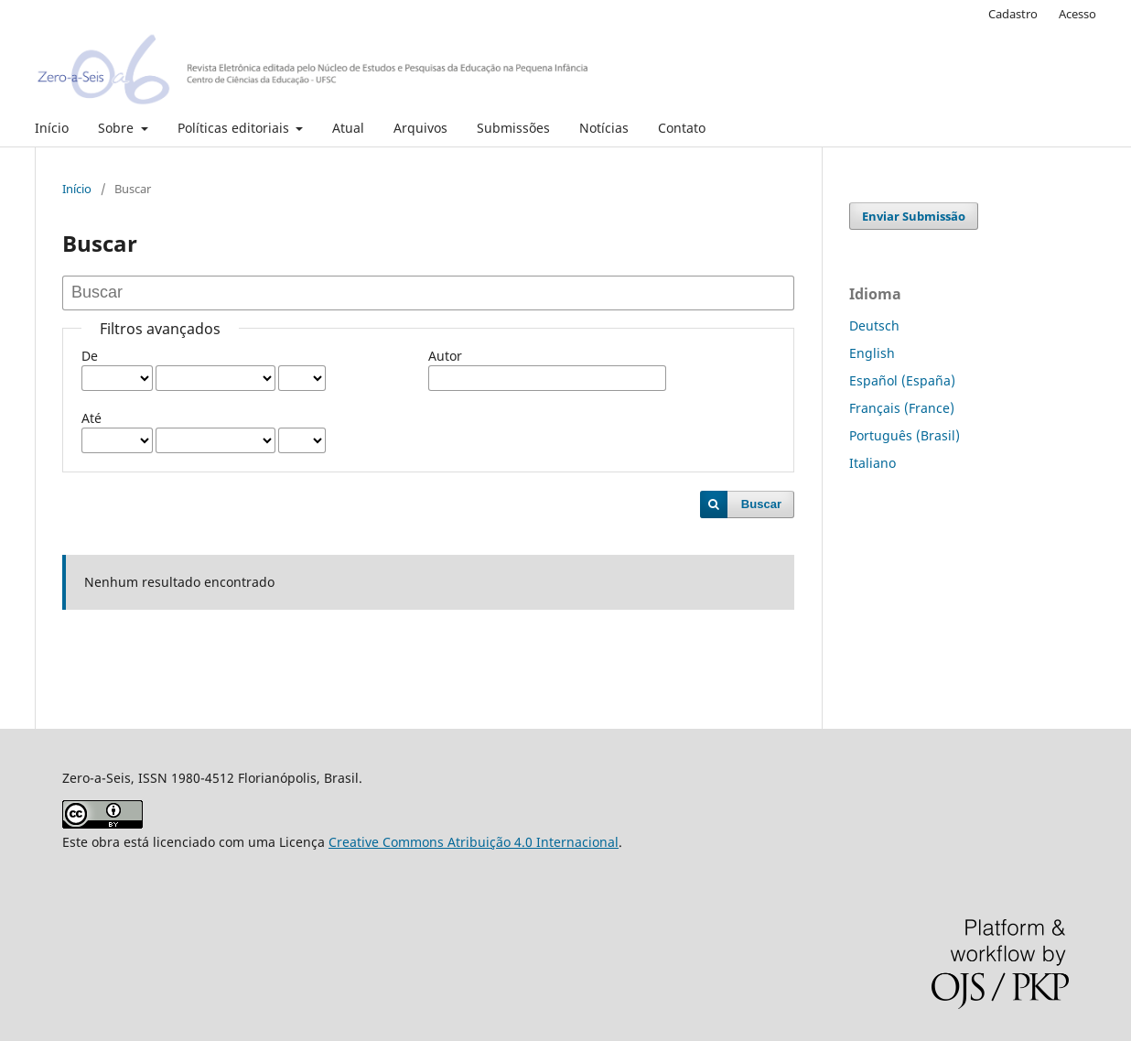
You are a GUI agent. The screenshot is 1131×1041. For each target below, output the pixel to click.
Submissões (513, 127)
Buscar (761, 504)
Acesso (1077, 13)
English (872, 353)
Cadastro (1013, 13)
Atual (348, 127)
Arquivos (420, 127)
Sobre (117, 127)
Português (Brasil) (904, 435)
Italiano (872, 463)
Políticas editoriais (235, 127)
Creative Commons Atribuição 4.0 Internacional (474, 842)
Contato (682, 127)
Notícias (604, 127)
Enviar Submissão (913, 216)
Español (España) (902, 380)
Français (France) (901, 408)
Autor (445, 355)
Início (52, 127)
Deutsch (874, 325)
